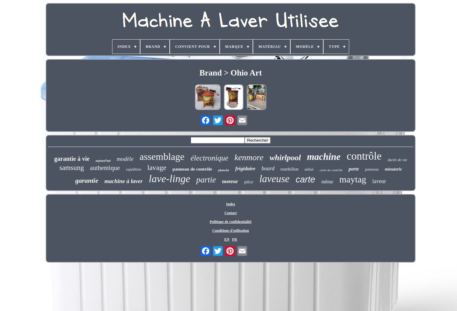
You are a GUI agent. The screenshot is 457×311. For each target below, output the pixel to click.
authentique (105, 167)
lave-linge (169, 178)
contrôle (364, 156)
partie (206, 179)
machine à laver (124, 181)
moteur (230, 181)
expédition (133, 169)
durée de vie (397, 159)
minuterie (393, 169)
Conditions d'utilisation (230, 230)
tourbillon (290, 169)
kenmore (249, 157)
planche (223, 170)
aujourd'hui (103, 160)
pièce (248, 182)
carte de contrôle (331, 170)
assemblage (162, 156)
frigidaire (245, 168)
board (267, 168)
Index (230, 204)
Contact (231, 213)
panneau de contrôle (192, 169)
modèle (125, 159)
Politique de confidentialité (230, 222)
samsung (71, 167)
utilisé (309, 169)
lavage (157, 167)
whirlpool (285, 157)
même (327, 181)
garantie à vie (72, 158)
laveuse (274, 178)
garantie (86, 180)
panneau (372, 169)
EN (226, 239)
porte (354, 168)
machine (323, 156)
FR (234, 239)
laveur (379, 181)
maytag (352, 179)
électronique (209, 158)
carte (305, 179)
